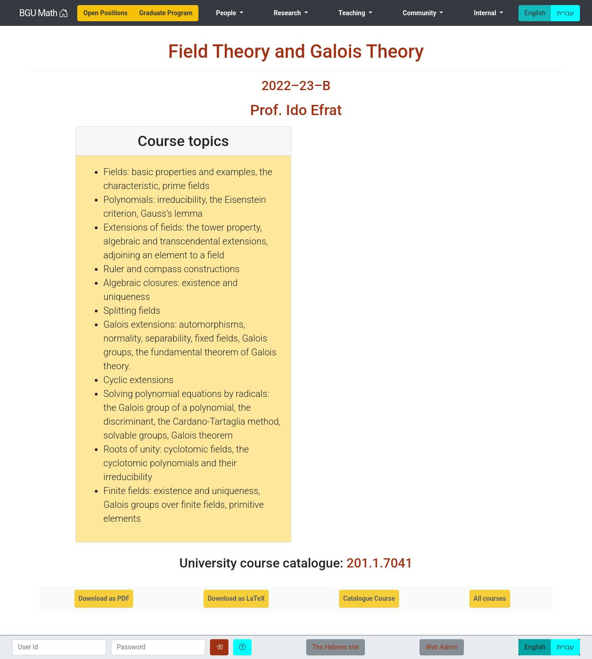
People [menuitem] (227, 13)
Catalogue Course (369, 598)
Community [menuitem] (420, 13)
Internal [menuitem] (486, 13)
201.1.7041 (379, 563)
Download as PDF (104, 598)
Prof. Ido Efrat (296, 110)
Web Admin (441, 647)
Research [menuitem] (288, 13)
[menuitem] (105, 13)
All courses (490, 598)
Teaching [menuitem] (353, 13)
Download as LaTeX (236, 598)
